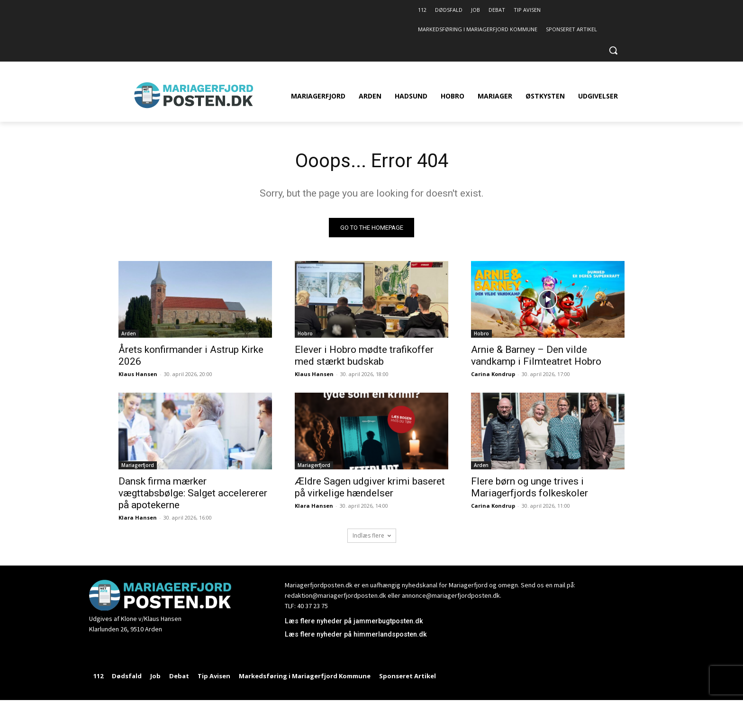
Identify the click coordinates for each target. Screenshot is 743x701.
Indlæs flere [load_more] (372, 535)
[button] (613, 50)
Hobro (305, 333)
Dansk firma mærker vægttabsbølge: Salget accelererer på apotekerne (192, 493)
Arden (128, 333)
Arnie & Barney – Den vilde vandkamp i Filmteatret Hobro (536, 355)
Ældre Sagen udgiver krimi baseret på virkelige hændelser (370, 487)
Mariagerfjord (137, 465)
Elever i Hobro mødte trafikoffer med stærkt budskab (364, 355)
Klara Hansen (137, 517)
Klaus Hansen (137, 373)
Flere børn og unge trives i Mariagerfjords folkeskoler (529, 487)
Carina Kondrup (493, 373)
